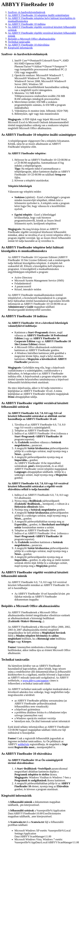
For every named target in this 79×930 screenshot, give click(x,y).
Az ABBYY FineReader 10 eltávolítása (28, 44)
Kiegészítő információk (20, 47)
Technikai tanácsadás (19, 41)
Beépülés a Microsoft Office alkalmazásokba (31, 38)
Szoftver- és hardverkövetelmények (26, 12)
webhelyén (23, 744)
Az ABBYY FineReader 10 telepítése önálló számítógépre (38, 15)
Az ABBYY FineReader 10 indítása (27, 24)
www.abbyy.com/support (35, 680)
